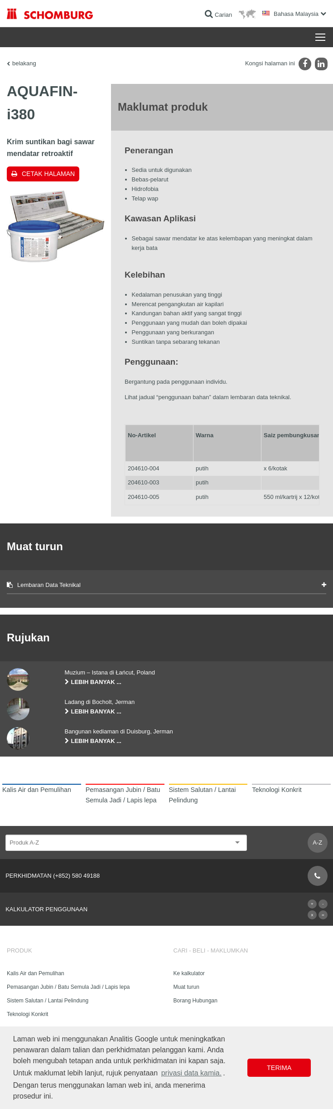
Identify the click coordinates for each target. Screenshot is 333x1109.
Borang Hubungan (195, 1000)
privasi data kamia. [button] (191, 1073)
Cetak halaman (48, 173)
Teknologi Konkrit (27, 1014)
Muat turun (186, 987)
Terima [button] (279, 1067)
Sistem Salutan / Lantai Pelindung (47, 1000)
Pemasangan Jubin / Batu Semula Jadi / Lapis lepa (68, 987)
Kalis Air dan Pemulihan (35, 973)
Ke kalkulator (189, 973)
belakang (24, 63)
